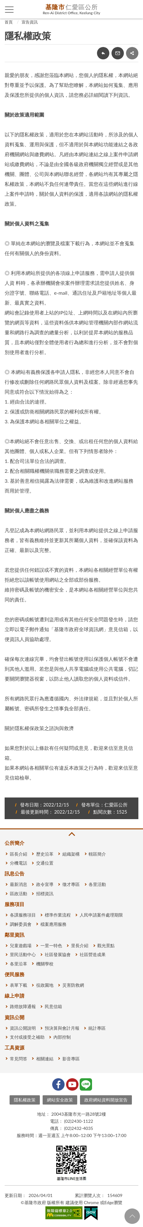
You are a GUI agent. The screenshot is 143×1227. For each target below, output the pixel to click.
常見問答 (18, 1058)
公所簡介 (14, 843)
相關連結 (44, 1058)
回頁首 (132, 1216)
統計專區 (97, 1028)
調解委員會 (21, 924)
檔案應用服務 (53, 924)
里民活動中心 (23, 954)
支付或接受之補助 (27, 1037)
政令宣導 (44, 884)
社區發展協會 (58, 954)
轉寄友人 (117, 53)
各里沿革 (18, 963)
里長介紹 (79, 945)
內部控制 (62, 1037)
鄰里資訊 (14, 935)
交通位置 (44, 863)
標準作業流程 (58, 914)
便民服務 (14, 974)
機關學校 (44, 963)
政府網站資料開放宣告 (106, 1099)
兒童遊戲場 (21, 945)
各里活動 (97, 884)
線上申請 (14, 995)
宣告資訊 (30, 21)
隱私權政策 (25, 1099)
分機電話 (18, 863)
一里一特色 (51, 945)
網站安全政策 (60, 1099)
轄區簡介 (97, 854)
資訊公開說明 (23, 1028)
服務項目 (14, 904)
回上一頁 (103, 53)
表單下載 (18, 985)
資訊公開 (14, 1017)
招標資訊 (44, 893)
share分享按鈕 (132, 53)
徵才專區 (71, 884)
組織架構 (71, 854)
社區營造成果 (93, 954)
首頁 (9, 21)
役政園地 (44, 985)
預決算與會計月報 (62, 1028)
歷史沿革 (44, 854)
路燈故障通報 (23, 1006)
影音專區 (71, 1058)
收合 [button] (71, 834)
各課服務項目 (23, 914)
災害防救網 (73, 985)
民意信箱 (53, 1006)
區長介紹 (18, 854)
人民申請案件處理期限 (101, 914)
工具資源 (14, 1047)
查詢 (133, 9)
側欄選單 (9, 9)
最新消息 (18, 884)
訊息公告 (14, 873)
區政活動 (18, 893)
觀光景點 (106, 945)
